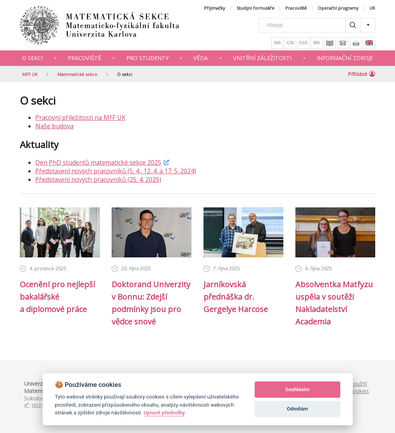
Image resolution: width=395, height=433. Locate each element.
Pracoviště (296, 8)
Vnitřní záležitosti (262, 58)
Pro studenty (147, 58)
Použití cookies (359, 387)
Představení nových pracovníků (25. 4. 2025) (98, 179)
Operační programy (338, 8)
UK (372, 8)
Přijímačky (214, 8)
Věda (200, 58)
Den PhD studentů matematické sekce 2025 (98, 162)
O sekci (32, 58)
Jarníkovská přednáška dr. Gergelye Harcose (236, 296)
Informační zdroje (345, 58)
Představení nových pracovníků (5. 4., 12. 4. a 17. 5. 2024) (115, 171)
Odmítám (297, 409)
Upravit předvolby (164, 412)
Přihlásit (361, 74)
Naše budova (54, 126)
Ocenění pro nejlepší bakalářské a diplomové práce (57, 296)
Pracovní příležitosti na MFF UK (80, 117)
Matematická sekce (77, 74)
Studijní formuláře (255, 8)
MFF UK (30, 74)
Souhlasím (297, 389)
